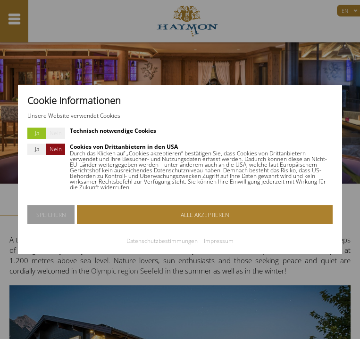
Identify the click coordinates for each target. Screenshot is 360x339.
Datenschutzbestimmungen (162, 241)
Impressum (219, 241)
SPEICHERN (51, 215)
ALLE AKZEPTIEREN (205, 215)
